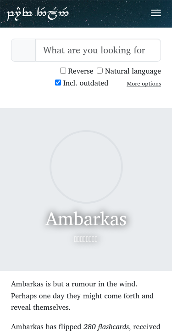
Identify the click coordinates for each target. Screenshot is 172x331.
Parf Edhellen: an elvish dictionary (38, 13)
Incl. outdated (81, 83)
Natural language (129, 71)
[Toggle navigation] (155, 13)
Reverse (77, 71)
